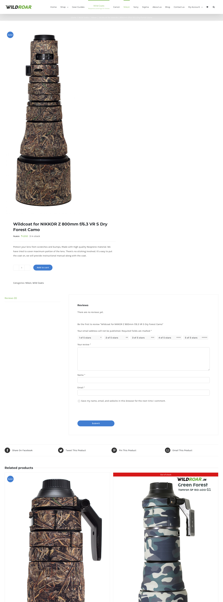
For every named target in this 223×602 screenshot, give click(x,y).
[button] (214, 7)
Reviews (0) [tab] (11, 298)
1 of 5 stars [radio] (85, 337)
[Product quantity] (21, 268)
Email (81, 387)
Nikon (28, 283)
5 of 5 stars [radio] (191, 337)
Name (81, 375)
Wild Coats (38, 283)
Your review (84, 344)
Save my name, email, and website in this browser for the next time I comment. (123, 400)
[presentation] (98, 410)
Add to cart (43, 267)
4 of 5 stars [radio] (165, 337)
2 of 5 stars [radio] (112, 337)
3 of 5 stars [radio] (138, 337)
